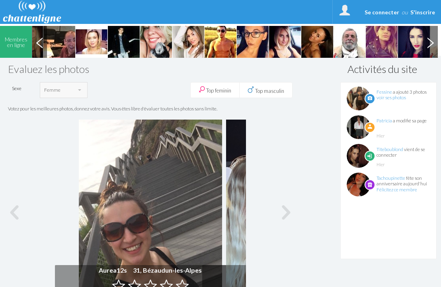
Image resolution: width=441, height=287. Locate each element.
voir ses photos (391, 97)
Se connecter (382, 12)
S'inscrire (422, 12)
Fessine (384, 92)
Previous (39, 42)
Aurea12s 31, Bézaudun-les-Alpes (150, 270)
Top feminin (215, 90)
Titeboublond (390, 149)
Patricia (384, 121)
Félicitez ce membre (397, 190)
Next (430, 42)
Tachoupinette (391, 178)
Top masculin (266, 90)
